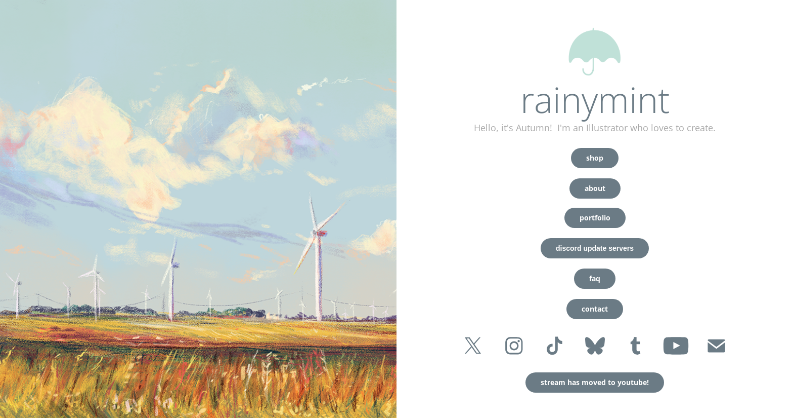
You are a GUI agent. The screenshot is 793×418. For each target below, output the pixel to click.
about (595, 188)
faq (594, 278)
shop (594, 158)
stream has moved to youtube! (595, 382)
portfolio (595, 217)
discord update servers (595, 248)
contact (595, 308)
